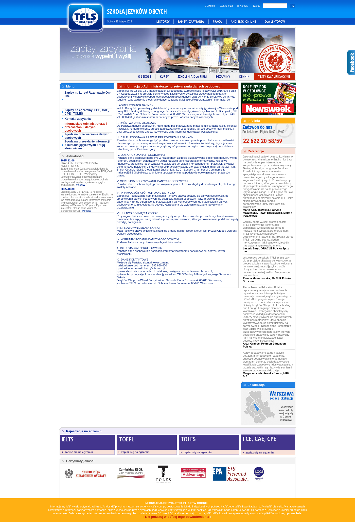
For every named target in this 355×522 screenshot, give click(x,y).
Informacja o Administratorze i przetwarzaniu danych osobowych (86, 127)
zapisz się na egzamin (79, 452)
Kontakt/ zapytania (78, 119)
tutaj (299, 513)
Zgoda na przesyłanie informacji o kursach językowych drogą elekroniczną (87, 145)
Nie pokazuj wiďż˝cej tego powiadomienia (177, 517)
